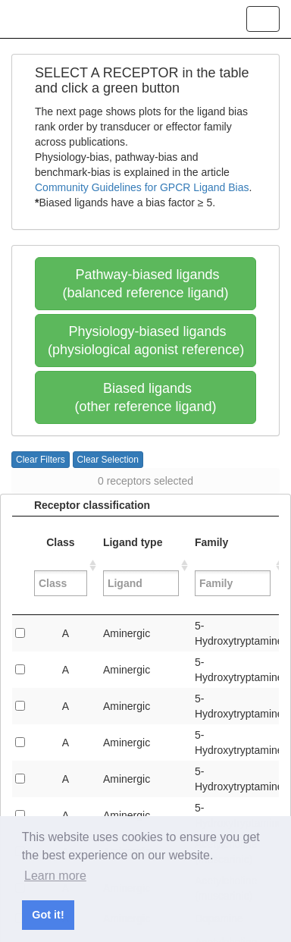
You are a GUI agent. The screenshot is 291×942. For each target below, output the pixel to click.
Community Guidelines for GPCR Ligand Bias (142, 187)
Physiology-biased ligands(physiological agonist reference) (146, 340)
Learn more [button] (55, 875)
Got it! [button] (48, 915)
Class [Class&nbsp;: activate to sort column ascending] (60, 566)
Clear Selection (108, 459)
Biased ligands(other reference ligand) (145, 397)
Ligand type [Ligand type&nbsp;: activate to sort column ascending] (141, 566)
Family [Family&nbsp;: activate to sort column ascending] (234, 566)
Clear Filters (40, 459)
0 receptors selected (145, 481)
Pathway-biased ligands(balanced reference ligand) (145, 283)
